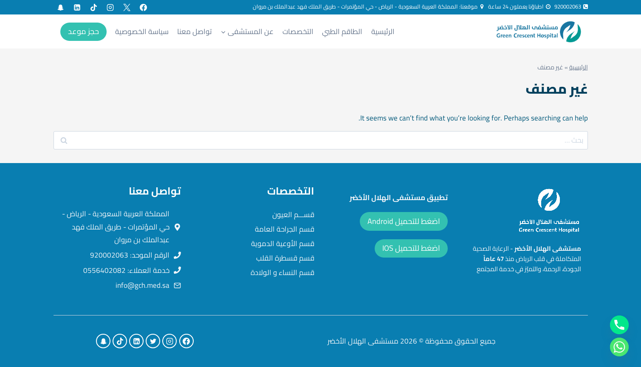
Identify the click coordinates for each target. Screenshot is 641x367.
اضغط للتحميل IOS (411, 248)
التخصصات (297, 31)
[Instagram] (110, 7)
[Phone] (619, 324)
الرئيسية (383, 31)
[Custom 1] (61, 7)
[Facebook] (143, 7)
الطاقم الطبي (342, 31)
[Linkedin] (77, 7)
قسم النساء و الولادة (282, 272)
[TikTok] (94, 7)
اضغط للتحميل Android (403, 221)
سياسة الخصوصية (142, 31)
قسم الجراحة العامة (284, 229)
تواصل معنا (194, 31)
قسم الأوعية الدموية (282, 243)
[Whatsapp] (619, 347)
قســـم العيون (293, 214)
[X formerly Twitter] (127, 7)
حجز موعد (83, 31)
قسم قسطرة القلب (285, 258)
